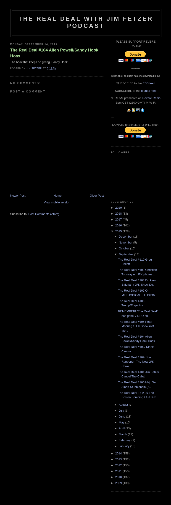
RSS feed (148, 83)
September (126, 254)
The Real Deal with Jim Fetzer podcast (85, 22)
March (123, 434)
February (125, 440)
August (124, 404)
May (122, 422)
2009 (119, 483)
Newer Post (18, 195)
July (122, 410)
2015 (119, 231)
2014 (119, 453)
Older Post (97, 195)
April (122, 428)
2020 (119, 207)
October (124, 248)
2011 (119, 471)
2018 (119, 213)
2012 (119, 465)
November (126, 242)
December (126, 236)
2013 (119, 459)
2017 (119, 219)
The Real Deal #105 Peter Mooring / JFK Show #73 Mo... (136, 326)
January (124, 446)
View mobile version (57, 202)
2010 (119, 477)
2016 (119, 225)
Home (58, 195)
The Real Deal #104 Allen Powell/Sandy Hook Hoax (54, 53)
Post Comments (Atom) (43, 214)
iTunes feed (148, 90)
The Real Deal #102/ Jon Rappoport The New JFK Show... (136, 362)
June (122, 416)
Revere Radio (151, 98)
